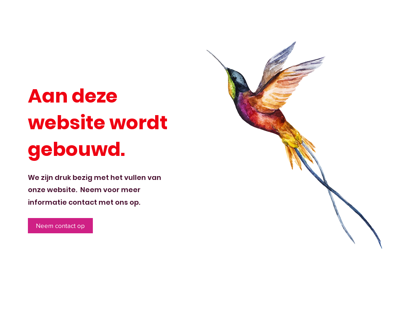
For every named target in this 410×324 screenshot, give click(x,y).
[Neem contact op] (60, 225)
